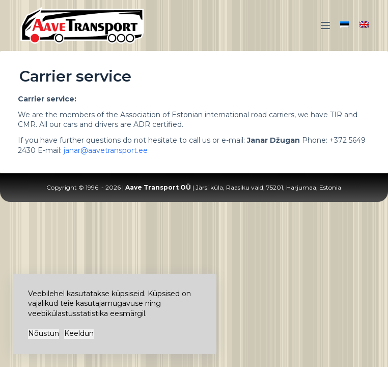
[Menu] (325, 25)
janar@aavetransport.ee (106, 150)
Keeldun (79, 333)
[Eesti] (344, 24)
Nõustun (43, 333)
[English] (364, 24)
